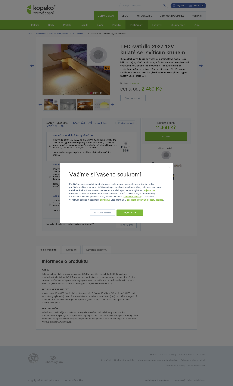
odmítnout (105, 200)
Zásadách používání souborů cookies (145, 200)
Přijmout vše (149, 190)
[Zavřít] (168, 166)
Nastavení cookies (132, 196)
